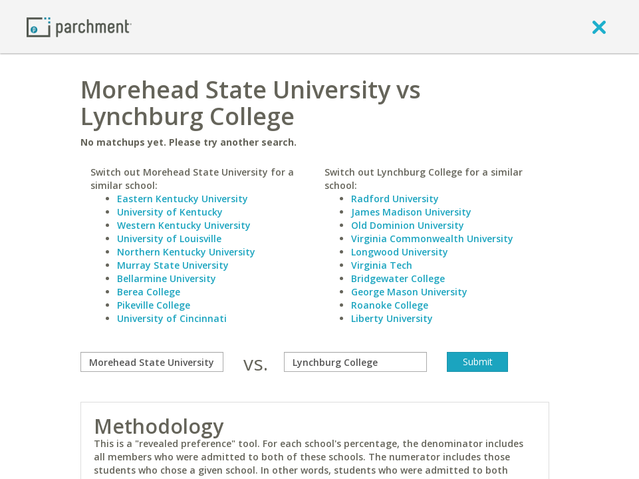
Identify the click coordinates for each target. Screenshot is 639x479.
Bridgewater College (398, 278)
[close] (599, 27)
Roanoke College (389, 305)
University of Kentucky (170, 212)
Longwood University (399, 251)
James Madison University (411, 212)
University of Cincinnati (172, 318)
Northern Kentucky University (186, 251)
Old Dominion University (407, 225)
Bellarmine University (166, 278)
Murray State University (173, 265)
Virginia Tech (381, 265)
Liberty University (392, 318)
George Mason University (409, 291)
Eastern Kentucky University (182, 198)
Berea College (148, 291)
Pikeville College (153, 305)
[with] (355, 362)
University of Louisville (169, 238)
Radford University (395, 198)
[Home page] (79, 26)
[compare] (151, 362)
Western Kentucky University (184, 225)
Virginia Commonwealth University (432, 238)
